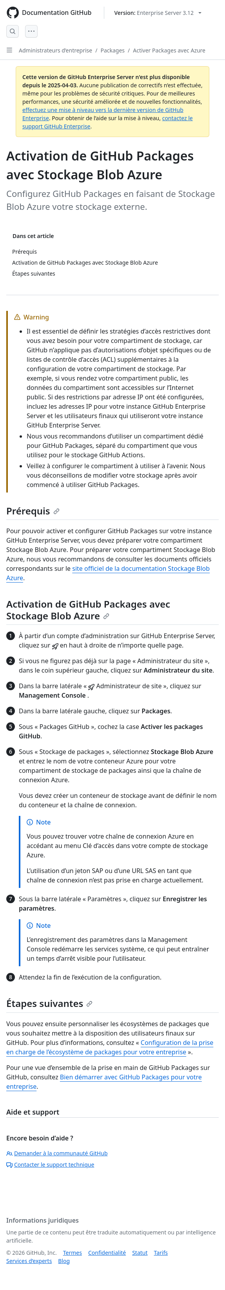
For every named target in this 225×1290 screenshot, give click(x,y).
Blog (64, 1261)
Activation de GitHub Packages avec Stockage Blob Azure (88, 609)
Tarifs (161, 1252)
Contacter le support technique (50, 1164)
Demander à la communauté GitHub (57, 1153)
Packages (112, 50)
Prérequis (33, 510)
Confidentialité (107, 1252)
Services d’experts (29, 1261)
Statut (139, 1252)
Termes (72, 1252)
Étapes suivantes (49, 1003)
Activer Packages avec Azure (169, 50)
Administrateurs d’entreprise (55, 50)
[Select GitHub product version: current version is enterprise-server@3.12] (158, 13)
